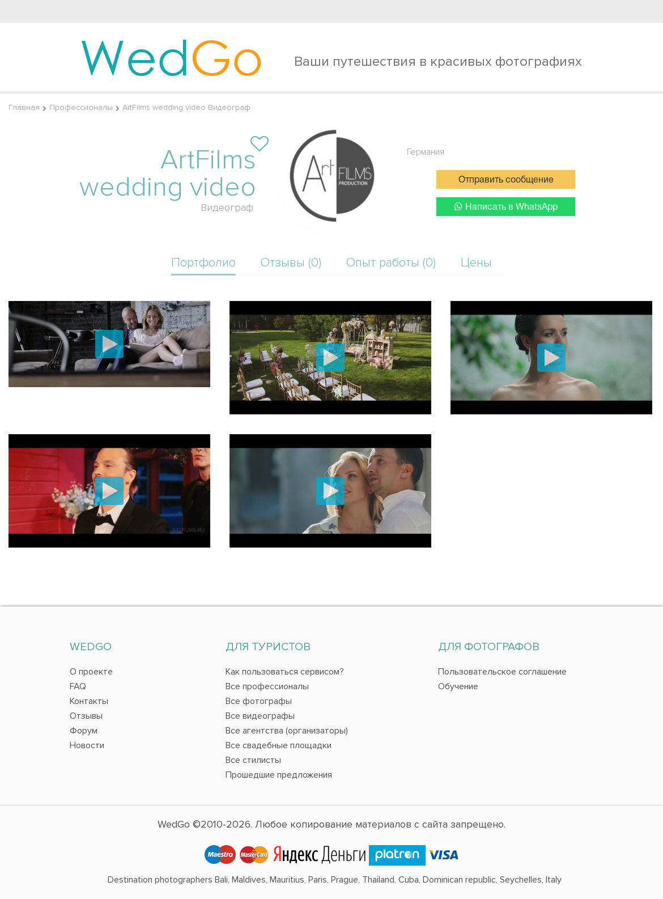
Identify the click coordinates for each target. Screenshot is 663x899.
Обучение (458, 686)
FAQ (78, 686)
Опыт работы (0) (391, 262)
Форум (83, 730)
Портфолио (203, 262)
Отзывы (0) (291, 262)
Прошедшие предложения (279, 775)
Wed (171, 56)
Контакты (89, 701)
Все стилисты (253, 760)
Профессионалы (81, 107)
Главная (24, 107)
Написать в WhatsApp (506, 206)
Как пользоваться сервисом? (285, 671)
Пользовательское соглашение (502, 671)
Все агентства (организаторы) (287, 730)
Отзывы (86, 716)
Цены (476, 262)
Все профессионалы (267, 686)
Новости (87, 745)
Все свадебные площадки (279, 745)
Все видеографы (260, 716)
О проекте (91, 671)
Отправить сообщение (506, 180)
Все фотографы (259, 701)
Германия (425, 152)
